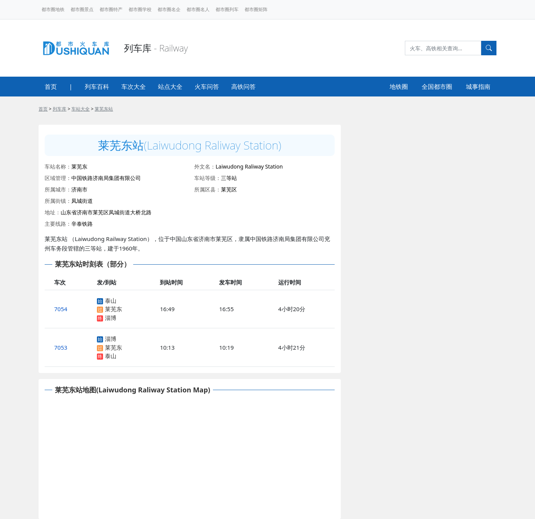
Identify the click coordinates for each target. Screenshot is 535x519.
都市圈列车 (227, 9)
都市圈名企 (169, 9)
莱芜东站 (104, 109)
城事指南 (478, 86)
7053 (60, 347)
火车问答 (207, 86)
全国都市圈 (437, 86)
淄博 (110, 317)
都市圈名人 (198, 9)
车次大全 (133, 86)
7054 (60, 309)
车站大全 (80, 109)
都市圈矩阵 (256, 9)
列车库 (59, 109)
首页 (51, 86)
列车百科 (97, 86)
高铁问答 (243, 86)
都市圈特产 (111, 9)
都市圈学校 (140, 9)
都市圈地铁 (53, 9)
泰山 (110, 300)
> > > (76, 109)
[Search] (443, 48)
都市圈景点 (82, 9)
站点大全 (170, 86)
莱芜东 (113, 309)
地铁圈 (399, 86)
